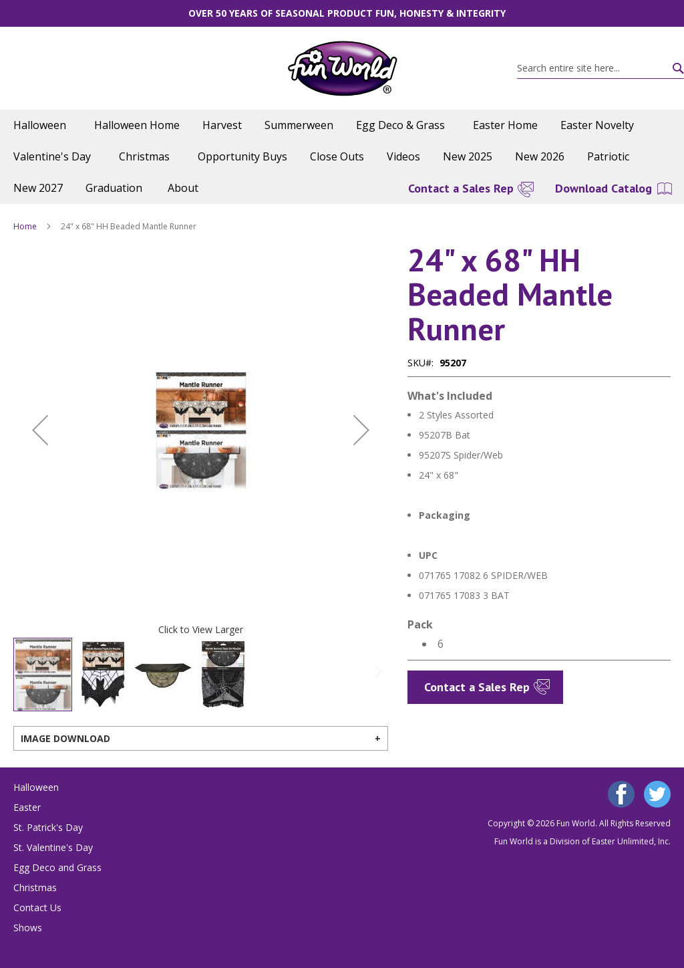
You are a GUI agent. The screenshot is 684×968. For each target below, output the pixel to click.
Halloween (36, 787)
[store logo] (342, 68)
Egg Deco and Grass (57, 867)
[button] (40, 430)
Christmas (35, 887)
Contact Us (37, 907)
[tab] (200, 738)
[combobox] (600, 68)
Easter (27, 807)
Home (25, 226)
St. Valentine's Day (53, 847)
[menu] (342, 157)
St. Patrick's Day (48, 827)
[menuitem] (42, 125)
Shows (27, 927)
